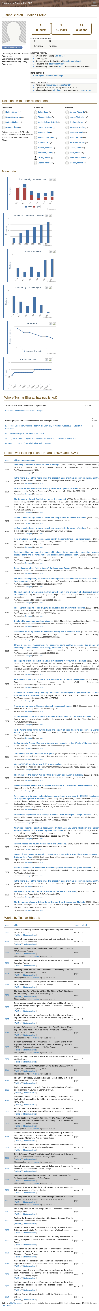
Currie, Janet (75, 147)
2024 (7, 942)
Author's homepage (54, 76)
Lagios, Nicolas (45, 163)
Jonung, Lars (44, 142)
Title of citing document (25, 460)
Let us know (85, 90)
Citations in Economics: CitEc (17, 3)
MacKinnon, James (78, 158)
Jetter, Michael (12, 122)
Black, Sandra (76, 137)
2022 (7, 952)
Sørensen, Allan (45, 153)
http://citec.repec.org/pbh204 (58, 85)
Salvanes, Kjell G (77, 127)
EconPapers (38, 76)
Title (17, 925)
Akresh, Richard (77, 112)
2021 (7, 995)
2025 (7, 963)
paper (41, 473)
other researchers (56, 64)
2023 (7, 932)
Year (8, 460)
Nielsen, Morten (76, 163)
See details (59, 56)
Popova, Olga (44, 132)
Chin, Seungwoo (13, 117)
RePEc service (16, 1303)
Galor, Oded (43, 112)
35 (60, 66)
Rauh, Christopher (46, 137)
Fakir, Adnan (11, 112)
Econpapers (28, 473)
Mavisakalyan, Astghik (48, 122)
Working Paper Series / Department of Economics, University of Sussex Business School (41, 438)
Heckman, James (77, 142)
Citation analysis (29, 935)
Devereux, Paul (76, 132)
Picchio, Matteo (45, 117)
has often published (72, 61)
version (36, 956)
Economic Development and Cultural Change (23, 411)
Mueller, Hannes (45, 147)
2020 (7, 1070)
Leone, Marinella (77, 117)
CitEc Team (6, 1306)
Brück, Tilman (44, 158)
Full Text (18, 935)
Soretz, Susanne (45, 127)
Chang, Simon (12, 127)
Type (77, 925)
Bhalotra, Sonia (76, 122)
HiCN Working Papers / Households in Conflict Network (28, 443)
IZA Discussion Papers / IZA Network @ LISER (24, 433)
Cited (85, 925)
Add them (56, 90)
